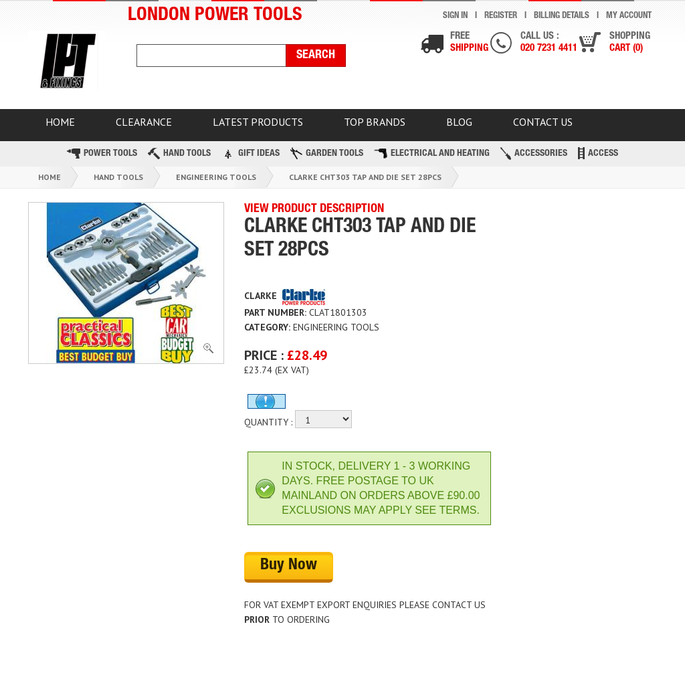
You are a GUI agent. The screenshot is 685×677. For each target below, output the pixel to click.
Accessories (533, 153)
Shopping (629, 43)
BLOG (459, 121)
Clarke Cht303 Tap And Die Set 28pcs (365, 177)
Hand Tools (179, 153)
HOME (60, 121)
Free (469, 43)
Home (49, 177)
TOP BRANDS (374, 121)
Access (598, 153)
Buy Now (288, 566)
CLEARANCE (144, 121)
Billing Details (561, 16)
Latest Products (258, 121)
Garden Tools (326, 153)
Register (500, 16)
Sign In (455, 16)
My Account (629, 16)
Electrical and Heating (432, 154)
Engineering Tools (216, 177)
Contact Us (543, 121)
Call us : (548, 43)
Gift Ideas (250, 153)
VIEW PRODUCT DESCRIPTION (314, 209)
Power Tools (102, 154)
